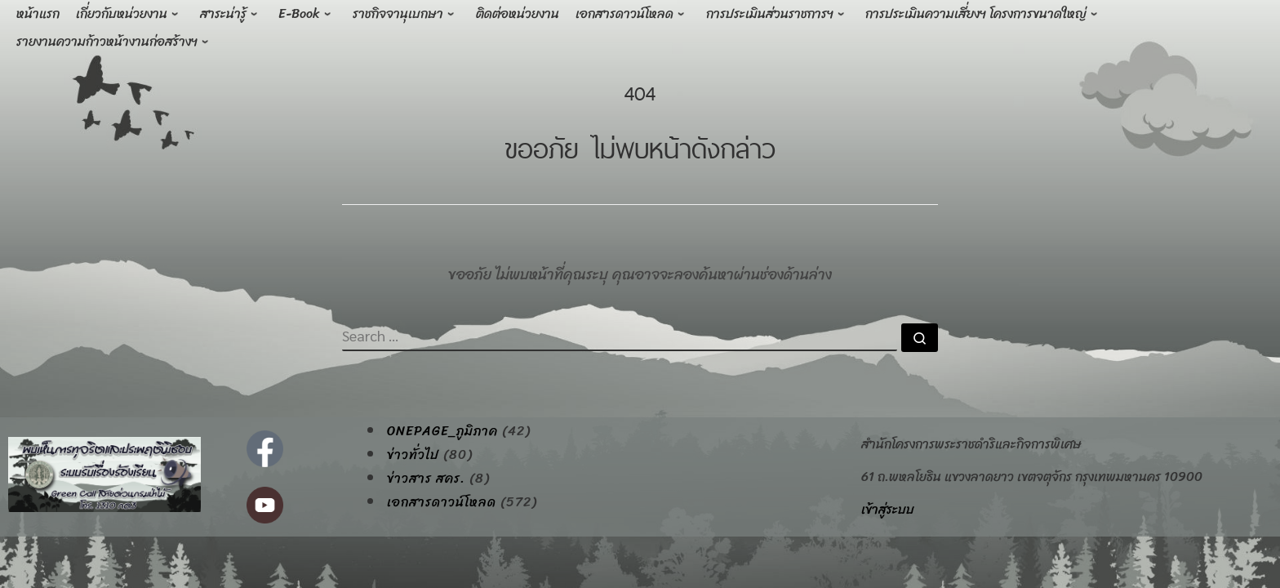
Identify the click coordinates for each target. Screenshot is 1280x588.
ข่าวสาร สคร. (426, 478)
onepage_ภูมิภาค (442, 431)
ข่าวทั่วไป (413, 455)
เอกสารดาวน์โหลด (441, 502)
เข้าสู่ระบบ (887, 509)
